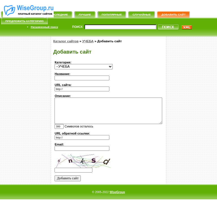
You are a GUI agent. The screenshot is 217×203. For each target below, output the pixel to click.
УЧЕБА (88, 41)
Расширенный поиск (44, 26)
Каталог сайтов (66, 41)
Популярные (112, 14)
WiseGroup (117, 192)
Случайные (142, 14)
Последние (59, 14)
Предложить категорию (24, 21)
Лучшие (85, 14)
